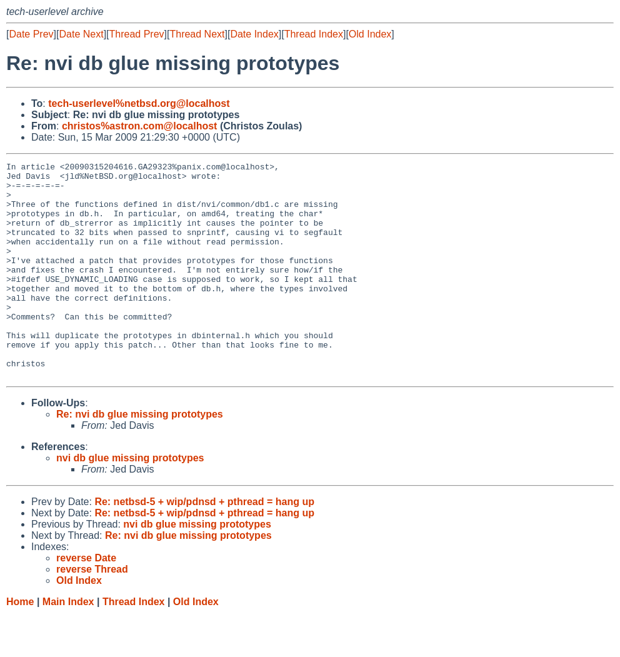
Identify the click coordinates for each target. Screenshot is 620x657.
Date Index (254, 34)
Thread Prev (136, 34)
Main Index (68, 644)
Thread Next (196, 34)
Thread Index (313, 34)
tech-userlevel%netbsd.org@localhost (138, 103)
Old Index (370, 34)
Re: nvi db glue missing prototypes (139, 457)
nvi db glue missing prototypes (130, 501)
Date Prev (31, 34)
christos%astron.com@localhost (140, 126)
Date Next (81, 34)
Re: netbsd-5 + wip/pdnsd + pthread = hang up (204, 544)
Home (20, 644)
